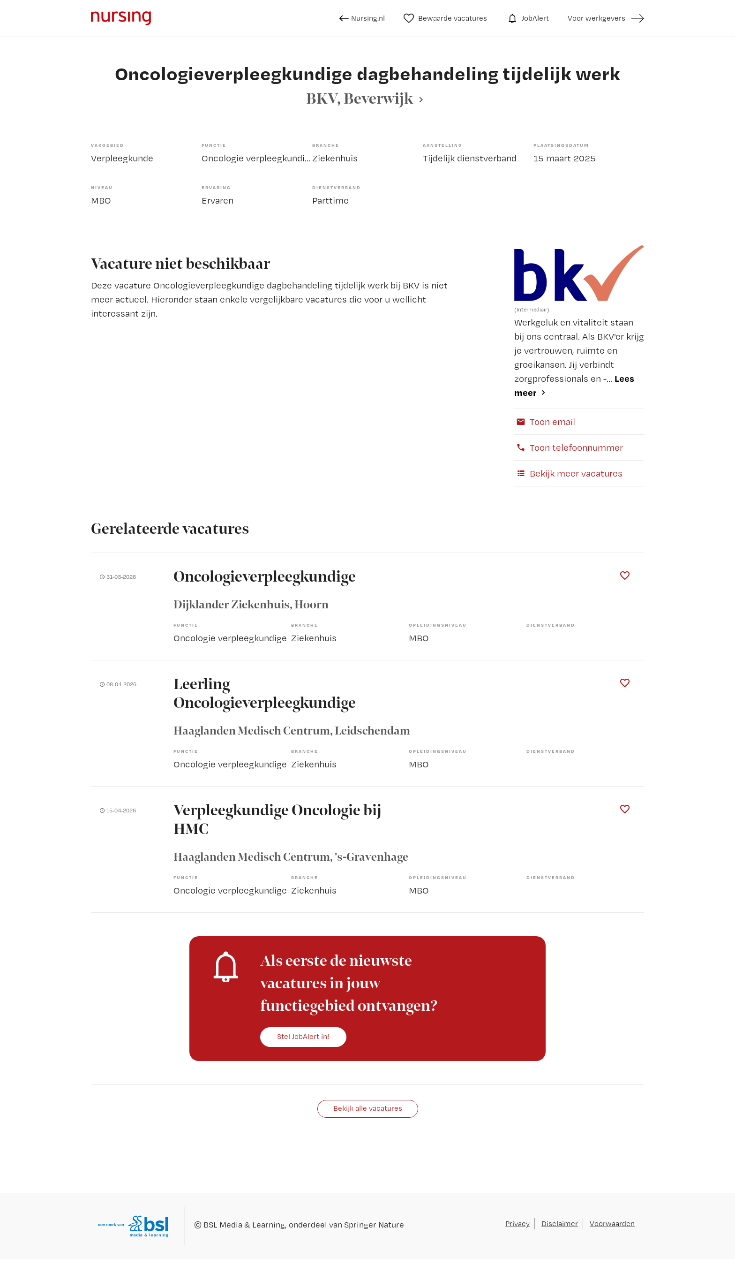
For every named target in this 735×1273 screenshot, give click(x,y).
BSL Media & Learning (244, 1224)
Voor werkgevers (596, 18)
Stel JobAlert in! (303, 1036)
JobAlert (527, 18)
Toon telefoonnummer (568, 447)
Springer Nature (374, 1224)
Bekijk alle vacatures (367, 1108)
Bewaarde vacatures (446, 18)
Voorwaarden (612, 1223)
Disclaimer (559, 1223)
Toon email (544, 421)
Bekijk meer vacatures (568, 473)
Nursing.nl (362, 18)
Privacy (517, 1223)
